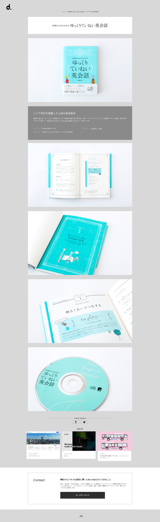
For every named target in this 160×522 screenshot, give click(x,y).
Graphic (94, 128)
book (100, 128)
